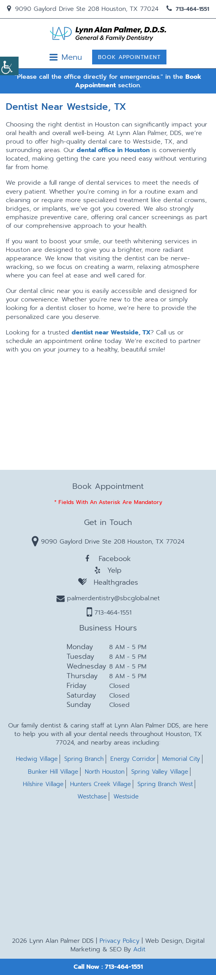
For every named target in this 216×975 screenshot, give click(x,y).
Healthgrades (108, 582)
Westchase (92, 797)
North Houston (105, 772)
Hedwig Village (37, 759)
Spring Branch (84, 759)
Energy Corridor (133, 759)
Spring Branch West (165, 784)
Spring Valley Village (159, 772)
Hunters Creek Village (100, 784)
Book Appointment (129, 57)
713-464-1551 (187, 9)
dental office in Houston (113, 150)
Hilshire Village (43, 784)
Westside (126, 797)
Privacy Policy (119, 941)
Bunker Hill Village (53, 772)
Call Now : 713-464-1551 (108, 967)
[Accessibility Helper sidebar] (9, 66)
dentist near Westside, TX (111, 332)
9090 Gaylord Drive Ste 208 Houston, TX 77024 (82, 9)
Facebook (108, 559)
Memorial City (181, 759)
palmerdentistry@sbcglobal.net (108, 598)
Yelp (108, 570)
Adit (139, 949)
